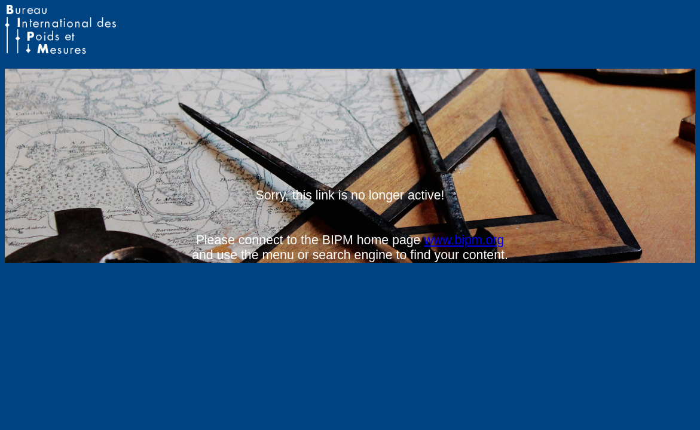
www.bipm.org (464, 240)
